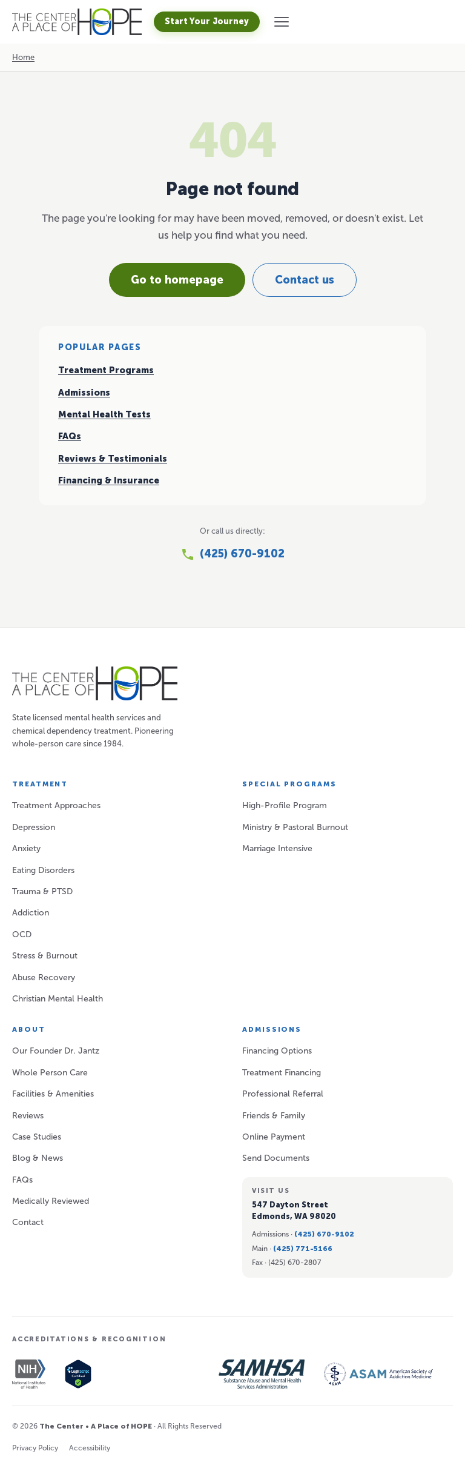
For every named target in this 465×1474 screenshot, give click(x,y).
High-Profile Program (284, 805)
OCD (21, 934)
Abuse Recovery (43, 977)
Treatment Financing (281, 1072)
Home (23, 57)
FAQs (69, 436)
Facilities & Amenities (53, 1094)
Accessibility (89, 1448)
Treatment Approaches (56, 805)
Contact (28, 1222)
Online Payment (273, 1137)
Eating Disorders (43, 870)
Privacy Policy (35, 1448)
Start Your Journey (207, 21)
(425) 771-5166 (302, 1248)
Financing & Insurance (108, 480)
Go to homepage (177, 280)
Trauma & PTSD (42, 891)
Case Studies (36, 1137)
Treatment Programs (106, 370)
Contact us (304, 280)
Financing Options (277, 1051)
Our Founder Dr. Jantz (55, 1051)
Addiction (30, 913)
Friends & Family (273, 1115)
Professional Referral (282, 1094)
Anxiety (26, 848)
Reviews (28, 1115)
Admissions (84, 392)
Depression (33, 827)
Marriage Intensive (277, 848)
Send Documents (275, 1158)
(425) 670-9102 (324, 1234)
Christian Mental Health (57, 999)
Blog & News (37, 1158)
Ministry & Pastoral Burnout (295, 827)
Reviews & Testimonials (112, 458)
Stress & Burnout (45, 956)
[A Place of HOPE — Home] (77, 21)
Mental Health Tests (104, 414)
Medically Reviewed (50, 1201)
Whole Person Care (50, 1072)
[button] (281, 22)
